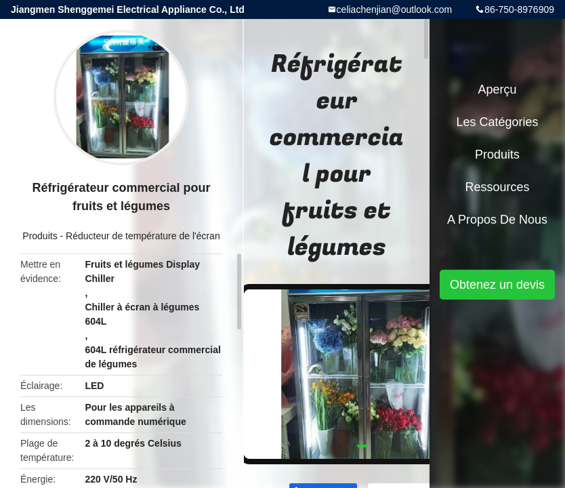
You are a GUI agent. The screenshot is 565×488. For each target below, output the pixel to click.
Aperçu (497, 89)
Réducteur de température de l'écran (143, 235)
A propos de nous (497, 219)
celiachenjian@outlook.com (395, 9)
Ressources (497, 187)
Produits (39, 235)
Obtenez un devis (497, 284)
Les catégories (497, 122)
